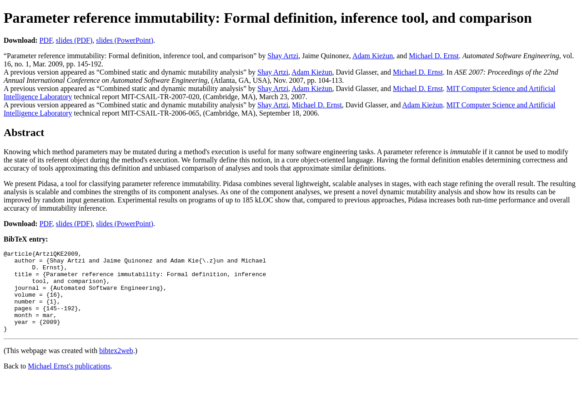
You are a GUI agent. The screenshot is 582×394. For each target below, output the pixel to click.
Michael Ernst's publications (69, 382)
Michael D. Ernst (434, 56)
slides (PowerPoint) (124, 40)
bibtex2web (116, 367)
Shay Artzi (282, 56)
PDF (46, 40)
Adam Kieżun (372, 56)
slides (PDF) (74, 40)
